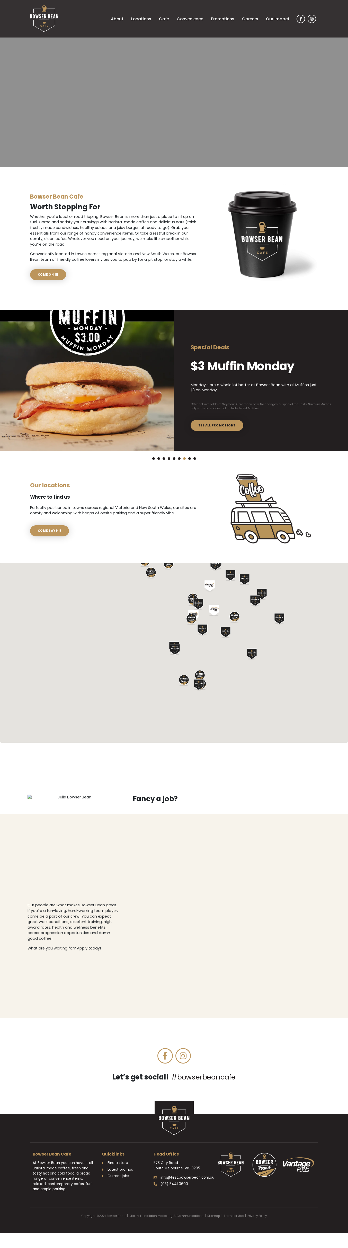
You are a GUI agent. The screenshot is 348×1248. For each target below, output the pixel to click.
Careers (250, 19)
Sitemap (213, 1223)
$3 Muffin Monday (228, 356)
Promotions (222, 19)
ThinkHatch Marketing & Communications (171, 1223)
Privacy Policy (257, 1223)
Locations (141, 19)
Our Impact (278, 19)
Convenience (190, 19)
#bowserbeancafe (203, 1084)
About (117, 19)
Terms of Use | (235, 1223)
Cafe (164, 19)
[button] (199, 692)
